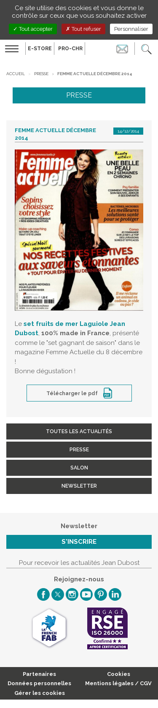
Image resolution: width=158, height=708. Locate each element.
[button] (146, 48)
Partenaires (39, 674)
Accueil (15, 73)
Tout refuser (83, 29)
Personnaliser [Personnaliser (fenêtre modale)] (131, 29)
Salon (79, 468)
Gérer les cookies (39, 693)
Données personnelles (39, 683)
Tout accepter (33, 29)
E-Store (40, 49)
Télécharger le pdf (72, 393)
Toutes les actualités (79, 431)
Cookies (118, 674)
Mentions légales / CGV (118, 683)
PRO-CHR (70, 49)
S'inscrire (79, 541)
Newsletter (79, 486)
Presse (41, 73)
